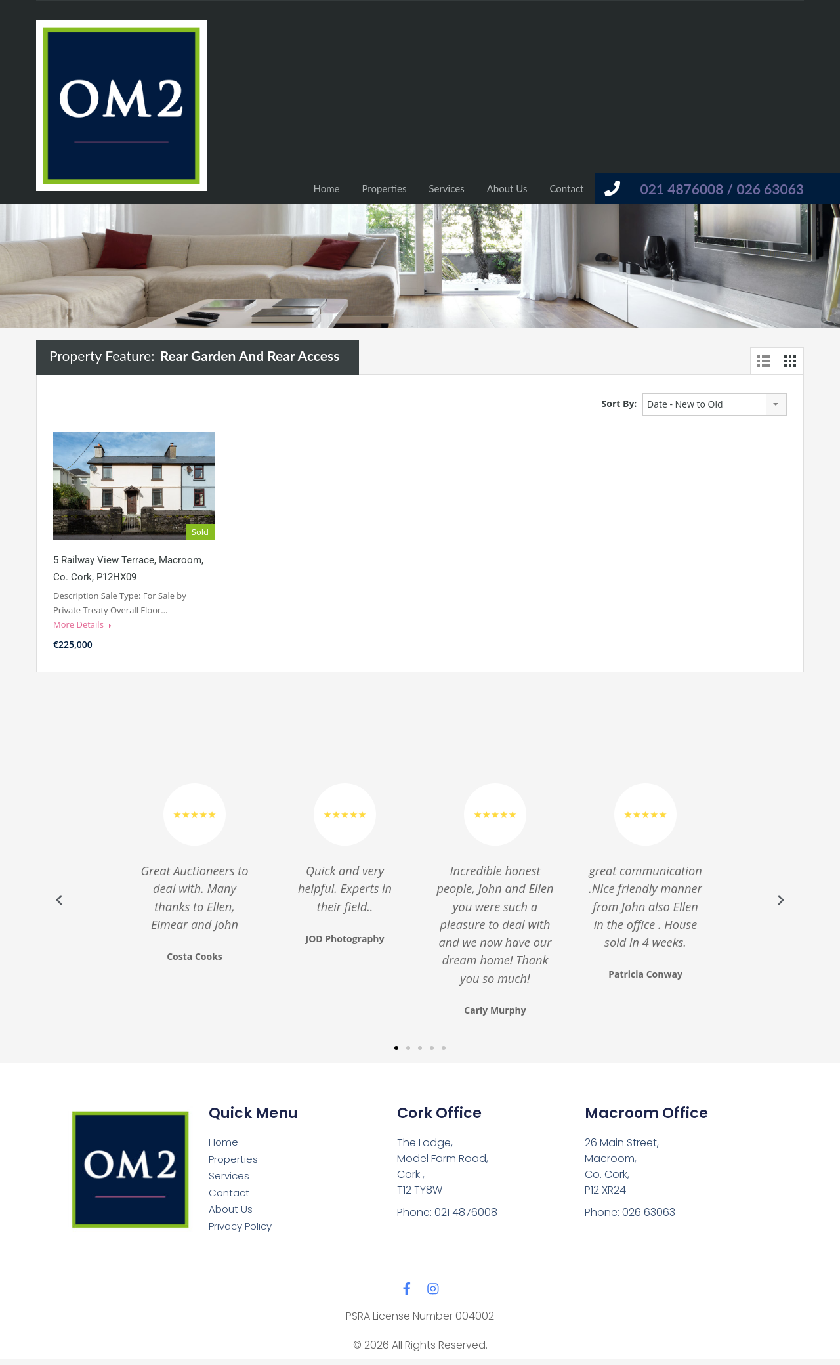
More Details (82, 624)
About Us (507, 188)
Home (326, 188)
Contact (566, 188)
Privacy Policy (243, 1231)
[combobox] (714, 404)
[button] (59, 900)
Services (446, 188)
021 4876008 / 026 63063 (722, 189)
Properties (384, 188)
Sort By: (619, 403)
